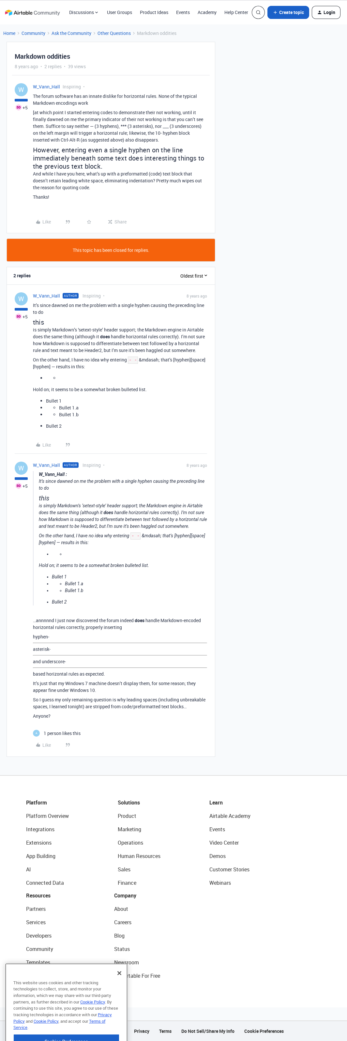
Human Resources (139, 856)
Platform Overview (47, 815)
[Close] (119, 989)
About (121, 908)
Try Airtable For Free (137, 975)
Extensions (39, 842)
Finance (127, 882)
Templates (38, 962)
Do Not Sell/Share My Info (207, 1031)
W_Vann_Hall (46, 87)
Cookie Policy (92, 1017)
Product (127, 815)
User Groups (119, 12)
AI (28, 869)
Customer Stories (229, 869)
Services (36, 922)
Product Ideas (154, 12)
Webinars (220, 882)
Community (33, 33)
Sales (124, 869)
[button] (288, 12)
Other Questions (114, 33)
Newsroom (126, 962)
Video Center (224, 842)
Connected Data (45, 882)
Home (9, 33)
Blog (119, 935)
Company (125, 895)
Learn (216, 802)
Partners (36, 908)
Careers (122, 922)
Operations (130, 842)
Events (183, 12)
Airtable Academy (229, 815)
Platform (36, 802)
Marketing (129, 829)
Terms (165, 1031)
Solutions (129, 802)
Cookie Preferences (264, 1031)
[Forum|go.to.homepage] (32, 12)
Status (122, 949)
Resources (38, 895)
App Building (40, 856)
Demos (217, 856)
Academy (207, 12)
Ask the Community (71, 33)
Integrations (40, 829)
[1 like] (57, 733)
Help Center (236, 12)
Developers (39, 935)
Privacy (141, 1031)
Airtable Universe (45, 975)
